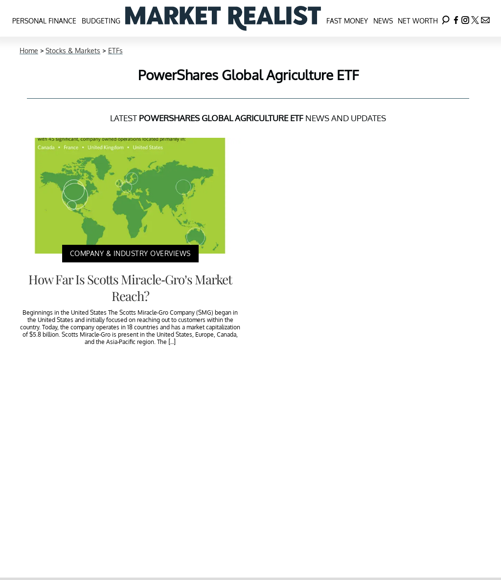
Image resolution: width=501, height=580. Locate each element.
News (383, 21)
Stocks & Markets (73, 50)
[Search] (445, 18)
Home (29, 50)
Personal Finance (44, 21)
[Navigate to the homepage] (223, 18)
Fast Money (347, 21)
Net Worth (418, 21)
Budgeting (101, 21)
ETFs (115, 50)
